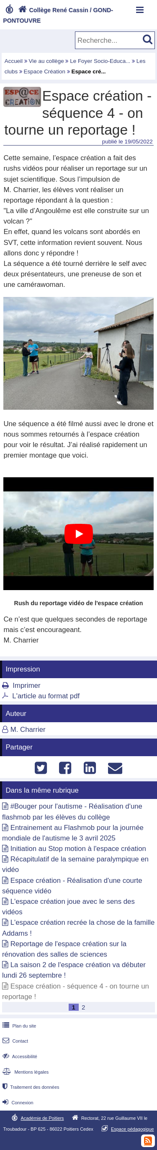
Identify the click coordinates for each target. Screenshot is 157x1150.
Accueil (14, 61)
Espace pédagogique (132, 1129)
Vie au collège (46, 61)
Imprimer (26, 685)
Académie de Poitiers (42, 1118)
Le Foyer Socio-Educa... (100, 61)
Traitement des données (30, 1087)
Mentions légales (25, 1072)
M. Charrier (28, 730)
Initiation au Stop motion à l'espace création (78, 849)
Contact (14, 1040)
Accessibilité (19, 1056)
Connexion (17, 1102)
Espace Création (44, 71)
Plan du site (18, 1025)
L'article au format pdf (46, 696)
